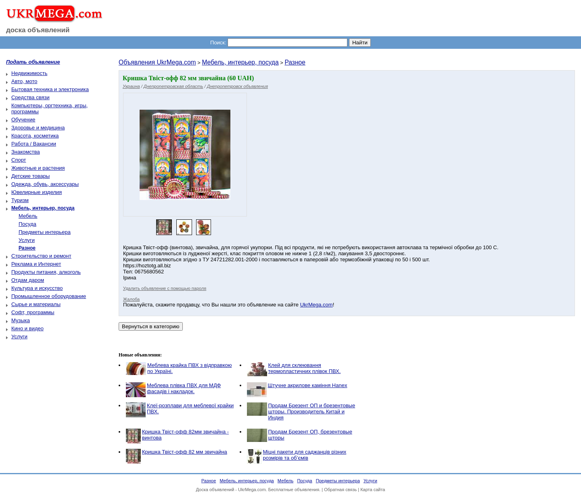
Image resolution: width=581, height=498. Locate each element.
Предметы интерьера (45, 232)
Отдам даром (27, 280)
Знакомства (25, 152)
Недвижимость (29, 73)
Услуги (27, 240)
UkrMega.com (316, 305)
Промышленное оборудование (48, 296)
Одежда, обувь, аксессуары (45, 184)
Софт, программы (32, 312)
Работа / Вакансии (33, 144)
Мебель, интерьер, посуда (240, 62)
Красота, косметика (35, 136)
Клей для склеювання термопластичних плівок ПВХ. (304, 368)
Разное (294, 62)
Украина (131, 86)
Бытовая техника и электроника (50, 89)
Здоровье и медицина (38, 128)
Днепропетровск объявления (237, 86)
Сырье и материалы (36, 304)
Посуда (27, 224)
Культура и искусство (37, 288)
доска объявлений (38, 30)
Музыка (20, 320)
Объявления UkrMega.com (157, 62)
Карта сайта (372, 489)
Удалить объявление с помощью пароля (164, 288)
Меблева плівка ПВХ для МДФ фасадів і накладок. (184, 388)
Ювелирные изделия (36, 192)
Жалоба (131, 299)
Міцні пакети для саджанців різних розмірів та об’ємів (305, 455)
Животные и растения (38, 168)
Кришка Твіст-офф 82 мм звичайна (184, 452)
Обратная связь (340, 489)
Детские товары (30, 176)
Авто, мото (24, 81)
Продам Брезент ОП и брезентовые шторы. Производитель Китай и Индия (311, 411)
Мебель (28, 216)
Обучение (23, 120)
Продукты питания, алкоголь (46, 272)
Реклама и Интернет (36, 264)
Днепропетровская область (173, 86)
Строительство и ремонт (41, 256)
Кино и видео (27, 328)
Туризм (20, 200)
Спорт (18, 160)
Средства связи (30, 97)
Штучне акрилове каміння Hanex (307, 385)
